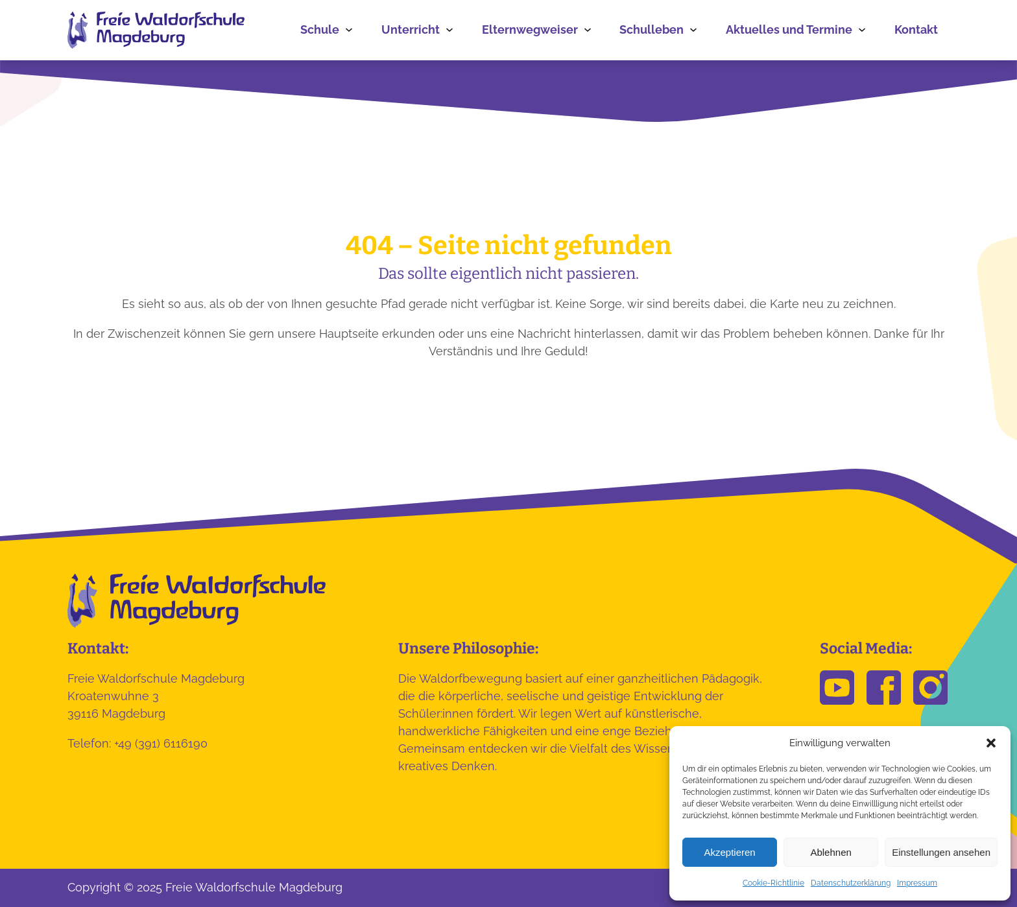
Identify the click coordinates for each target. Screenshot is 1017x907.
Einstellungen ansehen (941, 852)
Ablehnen (830, 852)
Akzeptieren (729, 852)
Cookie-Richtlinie (773, 883)
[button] (991, 742)
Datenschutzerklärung (851, 883)
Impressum (917, 883)
